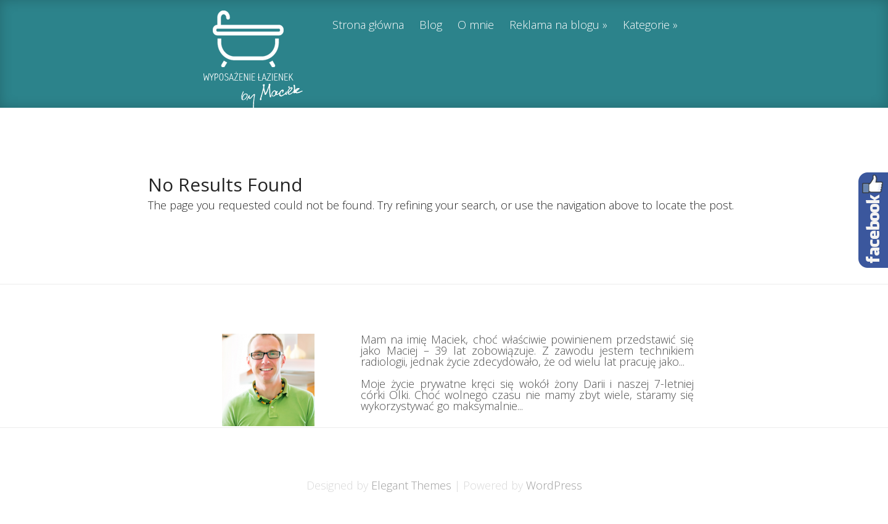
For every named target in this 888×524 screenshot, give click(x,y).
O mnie (476, 25)
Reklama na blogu (554, 25)
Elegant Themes (411, 485)
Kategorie (646, 25)
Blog (430, 25)
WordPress (554, 485)
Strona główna (368, 25)
